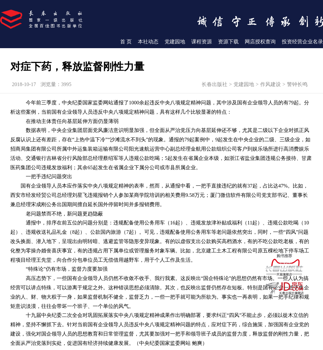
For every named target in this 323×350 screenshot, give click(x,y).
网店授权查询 (260, 41)
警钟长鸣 (297, 84)
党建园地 (175, 41)
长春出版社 (214, 84)
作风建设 (270, 84)
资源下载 (228, 41)
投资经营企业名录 (302, 41)
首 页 (126, 41)
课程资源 (201, 41)
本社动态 (148, 41)
